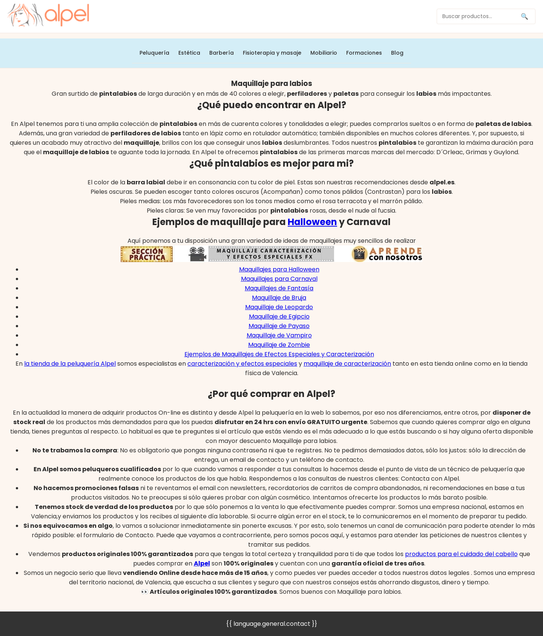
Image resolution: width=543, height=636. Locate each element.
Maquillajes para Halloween (279, 269)
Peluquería (154, 53)
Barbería (221, 53)
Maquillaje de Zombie (279, 344)
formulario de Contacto (118, 535)
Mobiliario (323, 53)
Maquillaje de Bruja (279, 297)
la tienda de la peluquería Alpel (70, 363)
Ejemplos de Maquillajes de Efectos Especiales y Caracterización (279, 354)
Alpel (202, 563)
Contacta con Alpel (430, 478)
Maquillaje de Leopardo (279, 307)
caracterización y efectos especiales (242, 363)
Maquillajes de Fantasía (279, 288)
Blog (397, 53)
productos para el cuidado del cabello (461, 554)
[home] (48, 16)
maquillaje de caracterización (347, 363)
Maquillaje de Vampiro (279, 335)
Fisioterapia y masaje (272, 53)
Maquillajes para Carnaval (279, 278)
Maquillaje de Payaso (279, 326)
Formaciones (364, 53)
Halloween (312, 222)
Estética (189, 53)
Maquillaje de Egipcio (279, 316)
